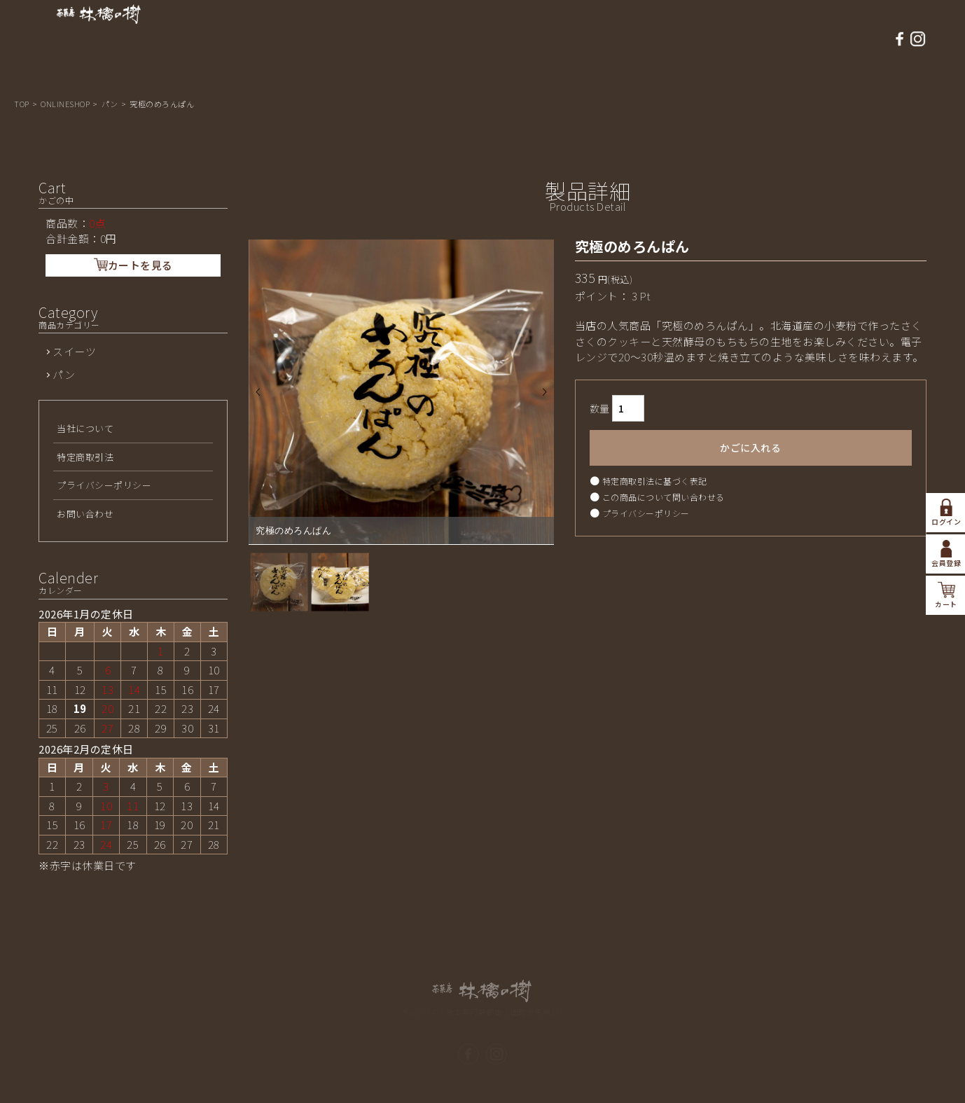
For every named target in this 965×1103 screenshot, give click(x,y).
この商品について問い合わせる (663, 502)
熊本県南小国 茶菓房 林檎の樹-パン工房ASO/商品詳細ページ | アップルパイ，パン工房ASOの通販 (99, 40)
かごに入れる (750, 453)
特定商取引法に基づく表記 (654, 486)
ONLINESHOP (66, 103)
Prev (258, 398)
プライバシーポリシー (646, 519)
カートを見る (133, 271)
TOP (22, 103)
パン (111, 103)
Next (544, 398)
